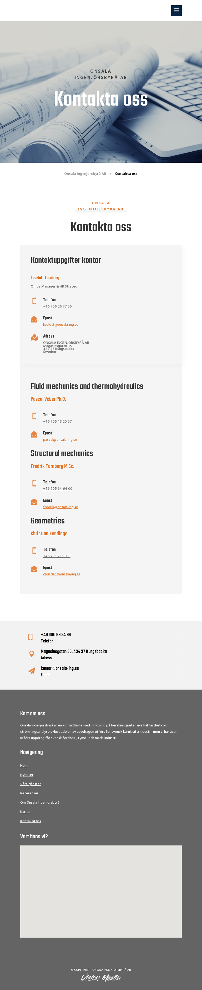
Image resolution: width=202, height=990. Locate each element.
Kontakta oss (30, 821)
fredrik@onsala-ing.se (60, 507)
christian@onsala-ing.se (61, 574)
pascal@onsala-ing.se (60, 440)
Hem (24, 766)
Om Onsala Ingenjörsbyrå (39, 803)
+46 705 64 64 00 (57, 489)
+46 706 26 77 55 (57, 307)
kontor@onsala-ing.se (60, 668)
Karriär (25, 812)
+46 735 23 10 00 (56, 556)
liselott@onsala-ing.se (60, 325)
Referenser (29, 793)
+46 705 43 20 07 (57, 422)
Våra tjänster (30, 784)
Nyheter (26, 775)
